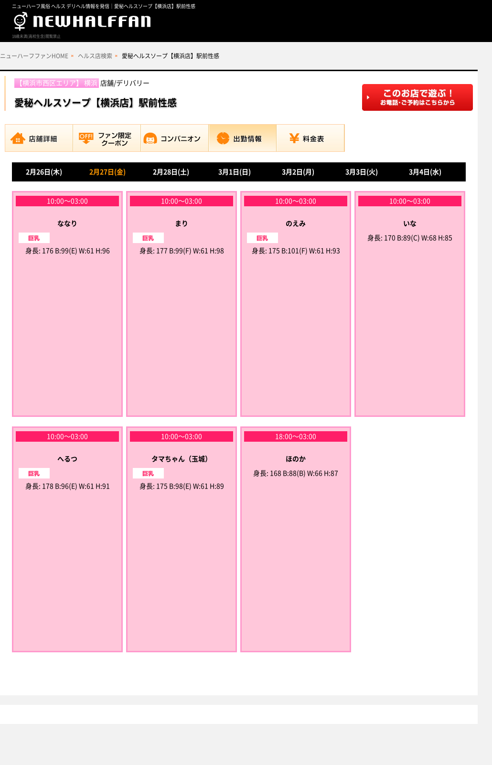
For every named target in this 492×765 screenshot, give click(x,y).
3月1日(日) (234, 172)
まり (181, 223)
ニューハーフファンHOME (34, 56)
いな (410, 223)
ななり (67, 223)
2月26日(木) (44, 172)
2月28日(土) (171, 172)
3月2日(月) (298, 172)
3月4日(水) (425, 172)
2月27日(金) (107, 172)
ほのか (296, 459)
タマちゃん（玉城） (181, 459)
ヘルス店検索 (95, 56)
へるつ (67, 459)
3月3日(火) (361, 172)
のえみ (296, 223)
